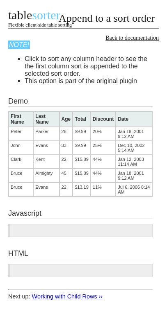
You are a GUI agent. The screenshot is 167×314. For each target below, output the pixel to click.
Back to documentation (132, 38)
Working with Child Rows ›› (67, 296)
